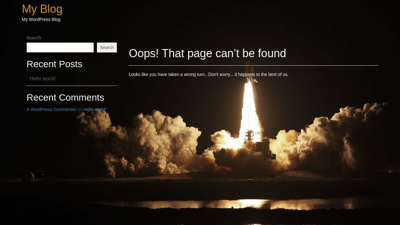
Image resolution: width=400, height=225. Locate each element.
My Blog (42, 8)
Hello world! (43, 78)
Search (34, 37)
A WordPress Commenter (51, 109)
